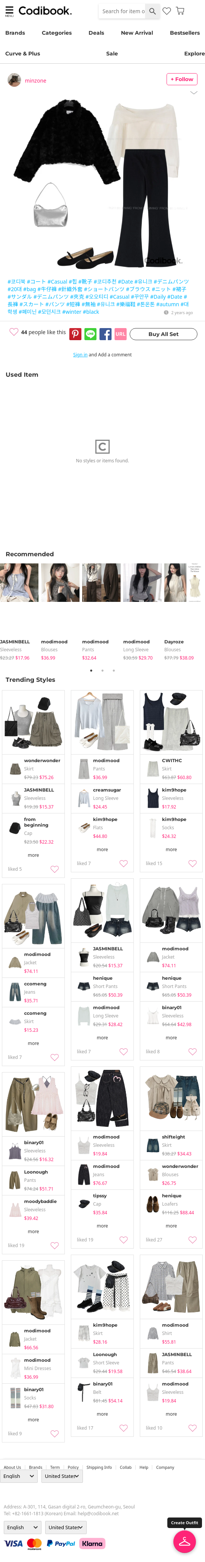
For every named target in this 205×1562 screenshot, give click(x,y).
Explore (194, 53)
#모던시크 (49, 311)
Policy (73, 1467)
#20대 (15, 289)
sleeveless (10, 649)
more (33, 855)
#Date (125, 281)
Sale (112, 53)
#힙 (73, 281)
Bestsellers (185, 32)
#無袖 (88, 304)
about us (12, 1467)
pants (88, 649)
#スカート (32, 304)
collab (126, 1467)
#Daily (158, 296)
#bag (29, 289)
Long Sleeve (135, 649)
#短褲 (73, 304)
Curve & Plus (22, 53)
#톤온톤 (146, 304)
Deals (96, 32)
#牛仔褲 (47, 289)
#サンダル (20, 296)
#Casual (57, 281)
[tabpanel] (20, 612)
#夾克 (77, 296)
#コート (36, 281)
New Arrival (137, 32)
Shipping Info (99, 1467)
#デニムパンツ (171, 281)
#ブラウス (138, 289)
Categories (57, 32)
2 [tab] (102, 670)
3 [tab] (114, 670)
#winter (71, 311)
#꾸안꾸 (140, 296)
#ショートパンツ (104, 289)
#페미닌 (27, 311)
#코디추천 (105, 281)
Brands (15, 32)
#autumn (167, 304)
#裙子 (180, 289)
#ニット (161, 289)
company (165, 1467)
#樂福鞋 (125, 304)
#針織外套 (70, 289)
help (143, 1467)
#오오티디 (97, 296)
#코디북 (17, 281)
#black (91, 311)
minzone (35, 80)
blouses (49, 649)
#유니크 (143, 281)
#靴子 (85, 281)
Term (55, 1467)
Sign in (80, 354)
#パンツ (55, 304)
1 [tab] (91, 670)
